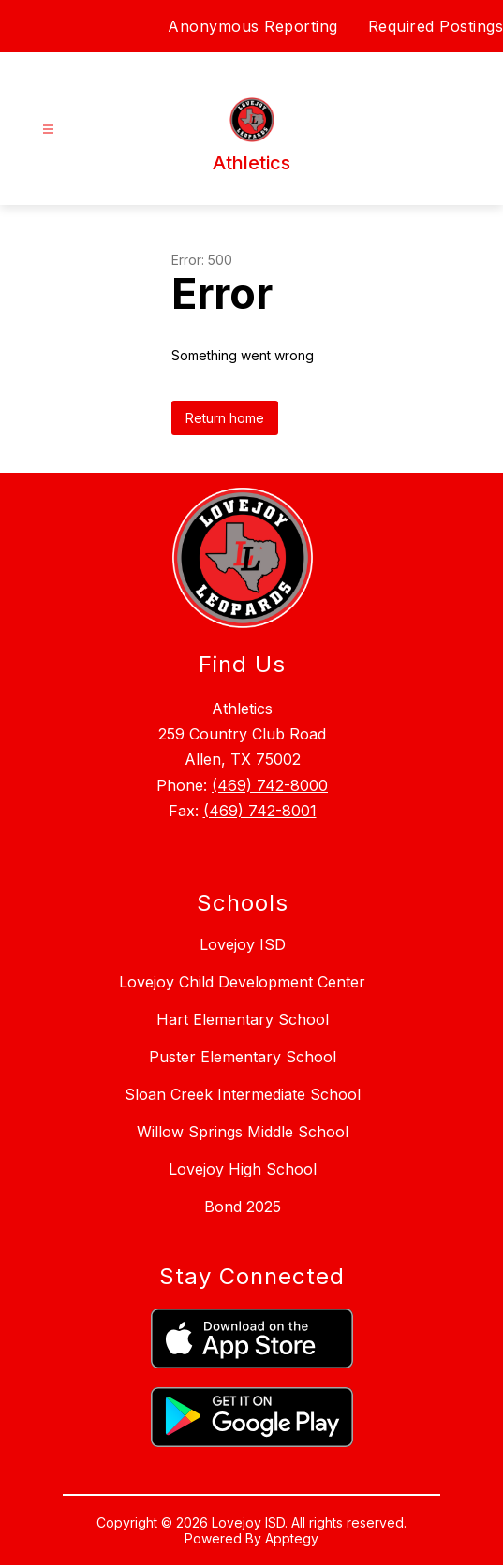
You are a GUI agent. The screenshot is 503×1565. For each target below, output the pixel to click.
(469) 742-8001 (260, 810)
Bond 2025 (242, 1206)
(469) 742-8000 (270, 785)
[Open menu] (48, 129)
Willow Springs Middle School (242, 1131)
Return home (224, 418)
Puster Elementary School (242, 1056)
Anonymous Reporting (253, 26)
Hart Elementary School (242, 1019)
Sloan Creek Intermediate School (243, 1094)
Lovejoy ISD (243, 944)
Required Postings (436, 26)
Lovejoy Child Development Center (242, 982)
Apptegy (291, 1538)
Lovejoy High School (243, 1169)
